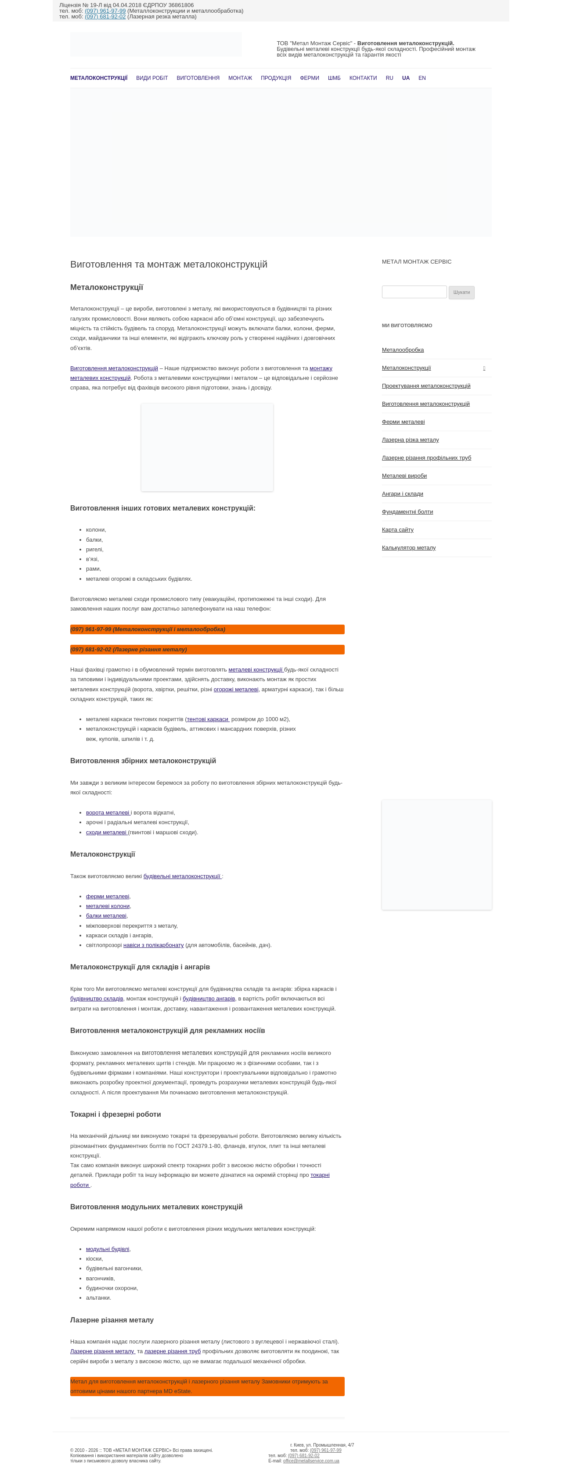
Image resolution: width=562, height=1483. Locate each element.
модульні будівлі (108, 1249)
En (422, 78)
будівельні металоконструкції (183, 876)
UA (406, 78)
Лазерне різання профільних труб (426, 457)
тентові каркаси (208, 719)
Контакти (363, 78)
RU (389, 78)
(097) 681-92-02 (105, 16)
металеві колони (108, 906)
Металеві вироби (404, 475)
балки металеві (106, 915)
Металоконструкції (98, 78)
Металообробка (403, 350)
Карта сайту (398, 529)
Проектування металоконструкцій (426, 385)
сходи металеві (107, 832)
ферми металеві (107, 896)
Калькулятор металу (409, 547)
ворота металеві (108, 812)
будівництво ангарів (209, 998)
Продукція (276, 78)
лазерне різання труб (172, 1351)
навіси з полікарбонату (153, 945)
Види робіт (152, 78)
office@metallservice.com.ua (311, 1460)
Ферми (309, 78)
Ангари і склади (402, 493)
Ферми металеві (403, 421)
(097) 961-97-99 (105, 10)
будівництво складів (96, 998)
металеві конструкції (257, 669)
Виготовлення (198, 78)
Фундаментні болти (407, 511)
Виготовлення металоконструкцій (114, 368)
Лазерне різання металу (103, 1351)
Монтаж (240, 78)
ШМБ (334, 78)
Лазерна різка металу (410, 439)
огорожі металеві (236, 689)
